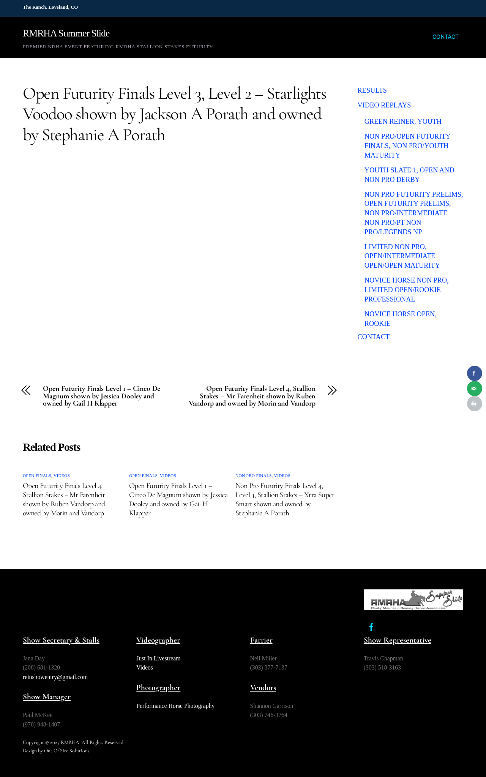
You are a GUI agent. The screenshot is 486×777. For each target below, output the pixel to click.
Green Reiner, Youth (403, 121)
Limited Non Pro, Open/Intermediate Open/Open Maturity (402, 256)
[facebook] (371, 626)
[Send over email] (474, 388)
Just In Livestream (158, 658)
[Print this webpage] (474, 403)
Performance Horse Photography (175, 706)
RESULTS (372, 90)
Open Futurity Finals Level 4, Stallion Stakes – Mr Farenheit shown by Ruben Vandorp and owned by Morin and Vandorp (252, 396)
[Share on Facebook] (474, 373)
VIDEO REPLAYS (384, 105)
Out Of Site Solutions (67, 750)
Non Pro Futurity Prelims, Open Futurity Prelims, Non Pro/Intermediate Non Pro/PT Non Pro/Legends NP (413, 213)
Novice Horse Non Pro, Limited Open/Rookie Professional (406, 289)
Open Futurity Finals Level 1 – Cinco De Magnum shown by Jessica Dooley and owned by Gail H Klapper (101, 396)
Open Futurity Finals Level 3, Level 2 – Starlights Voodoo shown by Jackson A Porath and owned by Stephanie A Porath (174, 114)
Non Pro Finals (253, 475)
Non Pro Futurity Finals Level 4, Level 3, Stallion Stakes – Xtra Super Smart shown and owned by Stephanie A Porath (284, 499)
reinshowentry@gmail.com (55, 677)
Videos (62, 475)
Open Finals (37, 475)
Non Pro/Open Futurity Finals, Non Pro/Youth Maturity (407, 146)
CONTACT (445, 36)
